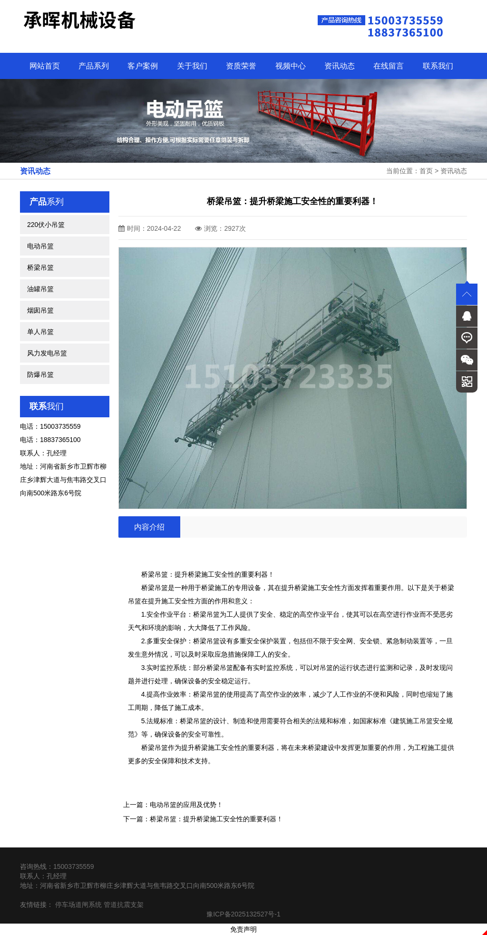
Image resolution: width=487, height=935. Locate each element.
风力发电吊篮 (47, 353)
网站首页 (44, 66)
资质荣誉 (241, 66)
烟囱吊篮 (40, 310)
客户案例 (142, 66)
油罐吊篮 (40, 289)
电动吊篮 (40, 246)
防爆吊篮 (40, 374)
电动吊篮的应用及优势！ (186, 804)
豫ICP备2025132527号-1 (243, 914)
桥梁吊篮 (40, 267)
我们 (46, 406)
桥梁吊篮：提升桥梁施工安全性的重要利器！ (216, 819)
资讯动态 (339, 66)
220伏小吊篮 (46, 224)
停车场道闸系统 (78, 904)
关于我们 (192, 66)
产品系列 (93, 66)
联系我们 (438, 66)
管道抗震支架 (124, 904)
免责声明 (243, 929)
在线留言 (388, 66)
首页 (426, 171)
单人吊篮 (40, 331)
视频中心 (290, 66)
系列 (46, 202)
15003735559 (73, 866)
